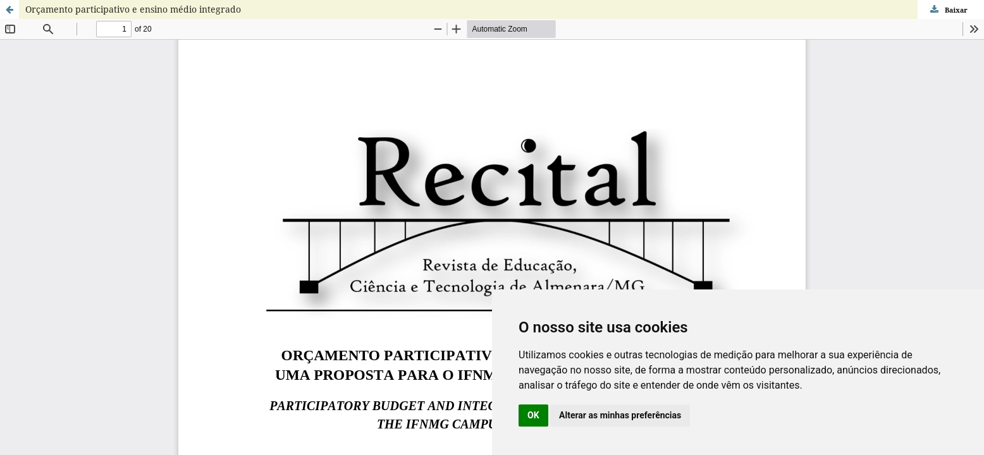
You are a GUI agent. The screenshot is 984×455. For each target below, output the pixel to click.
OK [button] (533, 415)
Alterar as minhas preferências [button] (620, 415)
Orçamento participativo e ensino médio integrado (133, 9)
